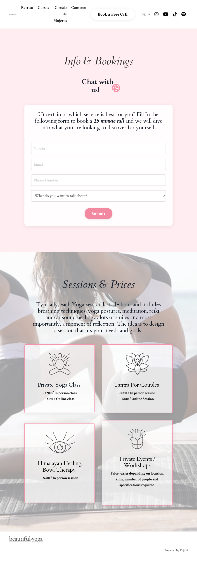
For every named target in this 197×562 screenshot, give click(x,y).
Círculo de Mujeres (60, 14)
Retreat (27, 7)
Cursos (43, 7)
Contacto (78, 7)
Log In (144, 14)
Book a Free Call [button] (113, 14)
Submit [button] (98, 213)
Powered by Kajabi (176, 550)
